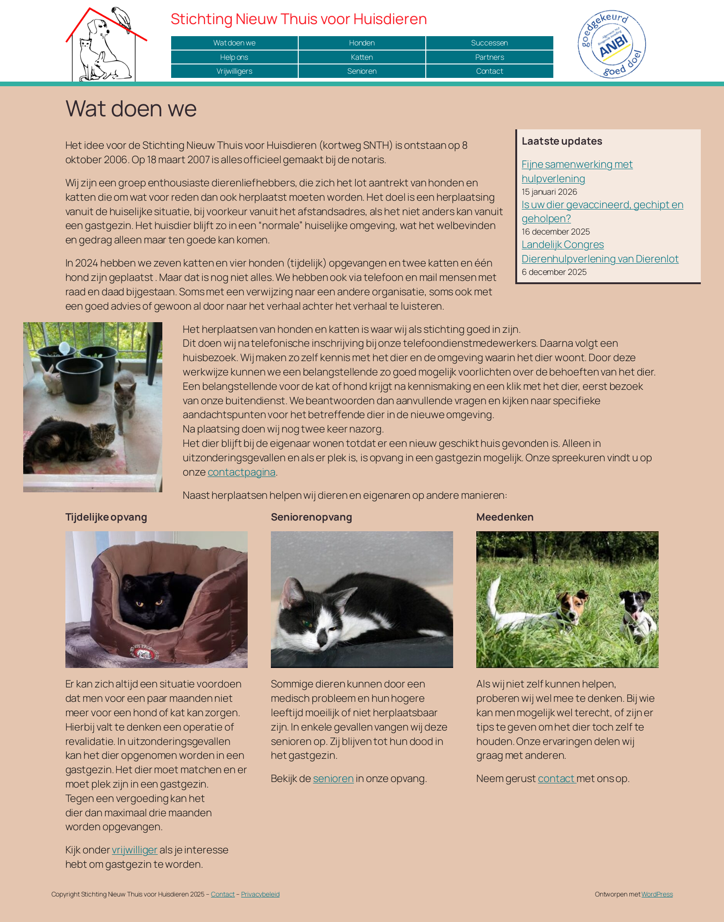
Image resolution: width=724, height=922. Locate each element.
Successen (489, 43)
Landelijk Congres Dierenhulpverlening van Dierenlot (600, 251)
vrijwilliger (135, 850)
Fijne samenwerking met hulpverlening (577, 171)
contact (557, 778)
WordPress (657, 894)
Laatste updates (562, 141)
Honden (362, 43)
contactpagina (242, 472)
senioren (333, 778)
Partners (489, 57)
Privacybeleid (260, 894)
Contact (489, 71)
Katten (362, 57)
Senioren (362, 71)
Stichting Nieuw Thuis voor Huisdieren (299, 18)
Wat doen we (234, 43)
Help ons (234, 57)
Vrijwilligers (234, 71)
